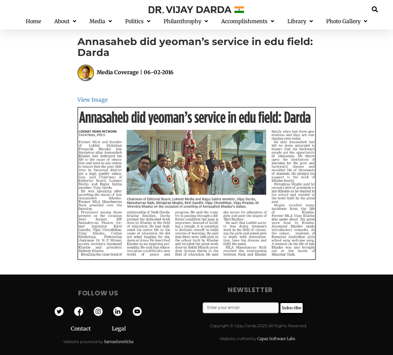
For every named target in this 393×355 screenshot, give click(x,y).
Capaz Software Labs (276, 338)
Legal (119, 328)
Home (33, 21)
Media (100, 21)
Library (300, 21)
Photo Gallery (346, 21)
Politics (137, 21)
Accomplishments (247, 21)
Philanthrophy (186, 21)
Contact (91, 328)
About (65, 21)
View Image (92, 99)
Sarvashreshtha (118, 341)
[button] (374, 9)
